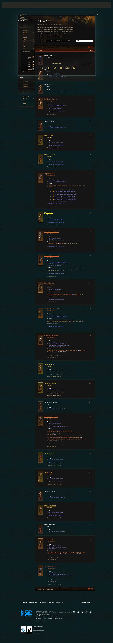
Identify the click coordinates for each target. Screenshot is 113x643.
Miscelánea (25, 105)
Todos (43, 40)
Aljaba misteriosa (49, 55)
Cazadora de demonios (58, 24)
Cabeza (28, 30)
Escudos (29, 54)
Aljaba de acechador (50, 402)
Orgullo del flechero (50, 99)
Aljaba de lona (48, 84)
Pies (28, 46)
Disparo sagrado (49, 173)
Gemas (24, 103)
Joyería (28, 48)
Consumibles (28, 96)
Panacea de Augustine (51, 417)
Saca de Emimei (49, 283)
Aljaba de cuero (49, 121)
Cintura (28, 41)
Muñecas (28, 37)
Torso (28, 34)
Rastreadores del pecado (51, 256)
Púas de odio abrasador (51, 232)
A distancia (28, 86)
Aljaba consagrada (50, 505)
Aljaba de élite (48, 472)
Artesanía (28, 98)
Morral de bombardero (51, 335)
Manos (28, 39)
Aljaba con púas (49, 364)
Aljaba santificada (49, 524)
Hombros (28, 32)
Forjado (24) (57, 40)
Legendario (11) (66, 40)
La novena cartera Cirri (51, 308)
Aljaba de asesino (49, 154)
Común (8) (50, 40)
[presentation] (7, 5)
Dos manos (28, 84)
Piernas (28, 44)
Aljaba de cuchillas (50, 453)
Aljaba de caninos (49, 491)
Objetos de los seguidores (28, 71)
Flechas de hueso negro (51, 566)
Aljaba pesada (48, 213)
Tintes (24, 100)
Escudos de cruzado (31, 58)
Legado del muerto (50, 539)
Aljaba (46, 70)
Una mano (28, 81)
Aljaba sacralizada (50, 383)
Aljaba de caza (48, 135)
